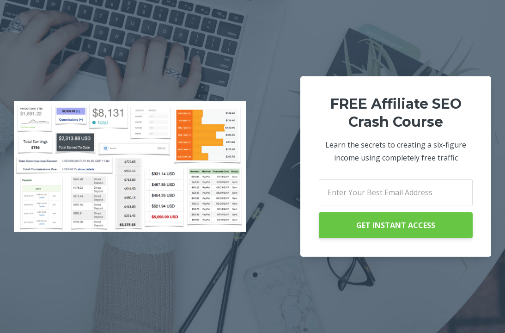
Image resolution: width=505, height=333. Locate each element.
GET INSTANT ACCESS (395, 225)
